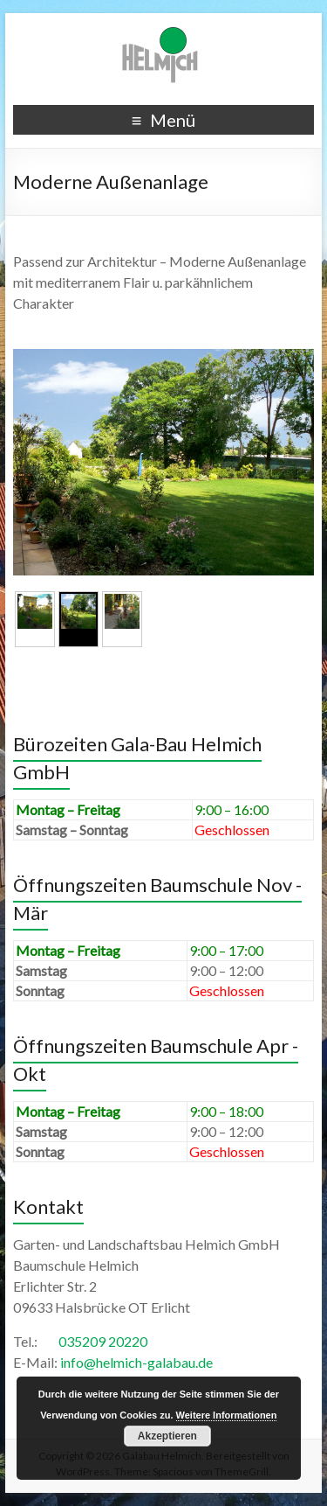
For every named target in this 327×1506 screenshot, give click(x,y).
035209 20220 (102, 1341)
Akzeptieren (167, 1436)
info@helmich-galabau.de (136, 1362)
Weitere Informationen (226, 1415)
